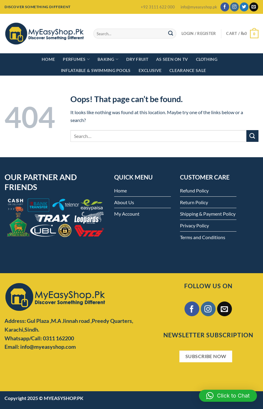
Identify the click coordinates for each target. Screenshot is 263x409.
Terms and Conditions (202, 237)
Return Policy (194, 202)
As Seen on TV (172, 59)
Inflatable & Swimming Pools (96, 70)
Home (48, 59)
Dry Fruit (137, 59)
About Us (124, 202)
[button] (228, 396)
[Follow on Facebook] (224, 6)
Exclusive (150, 70)
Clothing (206, 59)
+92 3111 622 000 (158, 7)
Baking (108, 59)
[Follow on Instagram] (234, 6)
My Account (127, 214)
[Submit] (170, 34)
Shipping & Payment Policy (208, 214)
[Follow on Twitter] (244, 6)
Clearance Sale (187, 70)
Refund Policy (194, 190)
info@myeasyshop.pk (199, 7)
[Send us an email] (253, 6)
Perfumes (76, 59)
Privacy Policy (194, 225)
